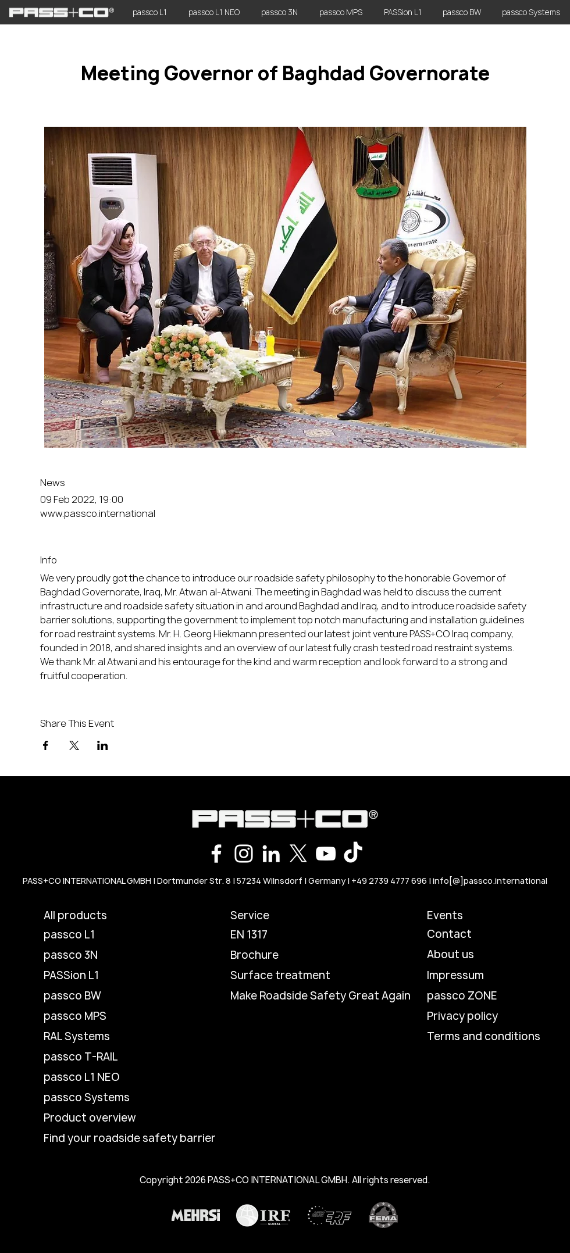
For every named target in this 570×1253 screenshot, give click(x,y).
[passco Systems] (98, 1098)
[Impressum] (468, 975)
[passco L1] (98, 935)
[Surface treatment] (290, 975)
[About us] (468, 954)
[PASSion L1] (98, 975)
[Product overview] (98, 1118)
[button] (271, 916)
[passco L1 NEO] (98, 1077)
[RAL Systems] (98, 1036)
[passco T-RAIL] (98, 1057)
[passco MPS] (98, 1016)
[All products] (98, 916)
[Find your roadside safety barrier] (130, 1138)
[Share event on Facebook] (45, 745)
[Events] (468, 916)
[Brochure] (271, 955)
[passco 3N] (98, 955)
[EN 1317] (271, 935)
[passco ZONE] (468, 996)
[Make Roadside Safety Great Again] (320, 996)
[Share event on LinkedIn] (102, 745)
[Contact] (468, 934)
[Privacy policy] (468, 1016)
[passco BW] (98, 996)
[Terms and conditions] (483, 1036)
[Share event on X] (74, 745)
